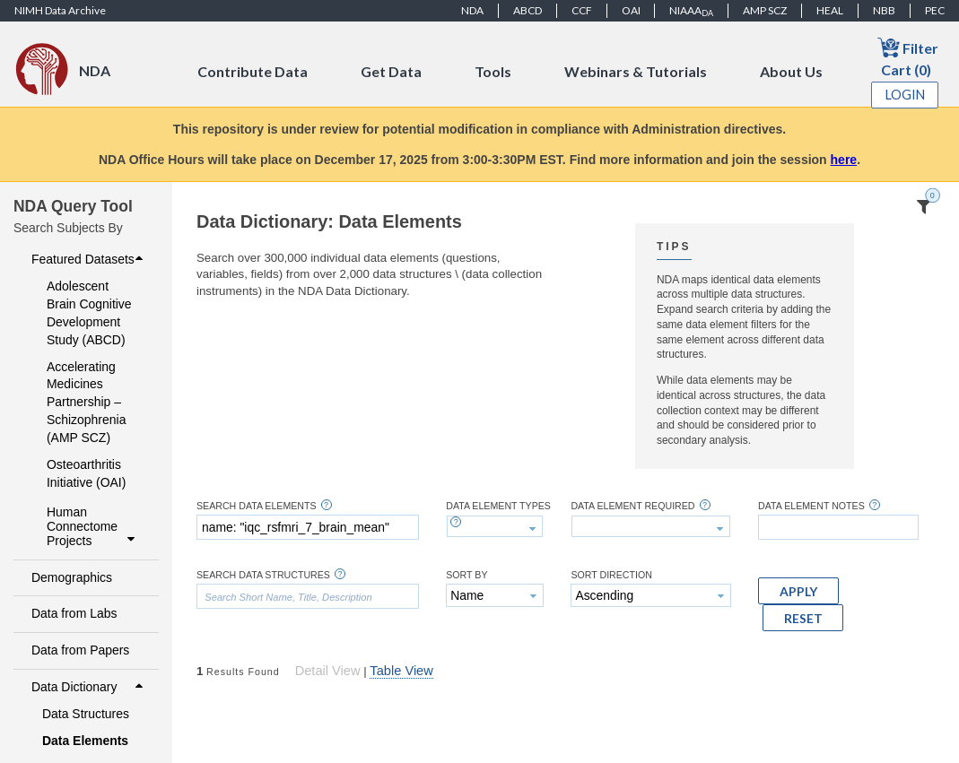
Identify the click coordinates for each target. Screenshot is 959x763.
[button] (798, 590)
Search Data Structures (263, 575)
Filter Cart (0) (907, 57)
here (844, 159)
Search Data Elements (256, 506)
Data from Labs (74, 613)
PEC (935, 10)
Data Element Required (632, 506)
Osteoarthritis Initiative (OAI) (86, 473)
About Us (791, 71)
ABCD (527, 10)
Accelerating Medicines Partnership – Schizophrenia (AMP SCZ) (86, 403)
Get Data (391, 71)
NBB (884, 10)
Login (905, 94)
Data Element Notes (811, 506)
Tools (493, 71)
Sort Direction (611, 575)
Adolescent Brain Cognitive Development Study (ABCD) (89, 313)
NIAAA (691, 11)
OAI (631, 10)
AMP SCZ (765, 10)
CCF (581, 10)
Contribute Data (252, 71)
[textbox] (307, 527)
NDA (472, 10)
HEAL (829, 10)
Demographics (71, 577)
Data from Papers (80, 650)
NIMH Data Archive (60, 10)
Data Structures (85, 714)
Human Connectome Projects (93, 526)
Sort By (466, 575)
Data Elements (85, 740)
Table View (401, 670)
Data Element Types (498, 506)
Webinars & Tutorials (635, 71)
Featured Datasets (89, 259)
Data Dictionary (89, 687)
